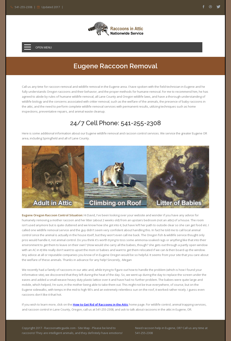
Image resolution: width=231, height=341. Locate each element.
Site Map (84, 328)
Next (199, 181)
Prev (199, 169)
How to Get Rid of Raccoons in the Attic (100, 304)
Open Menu (43, 47)
